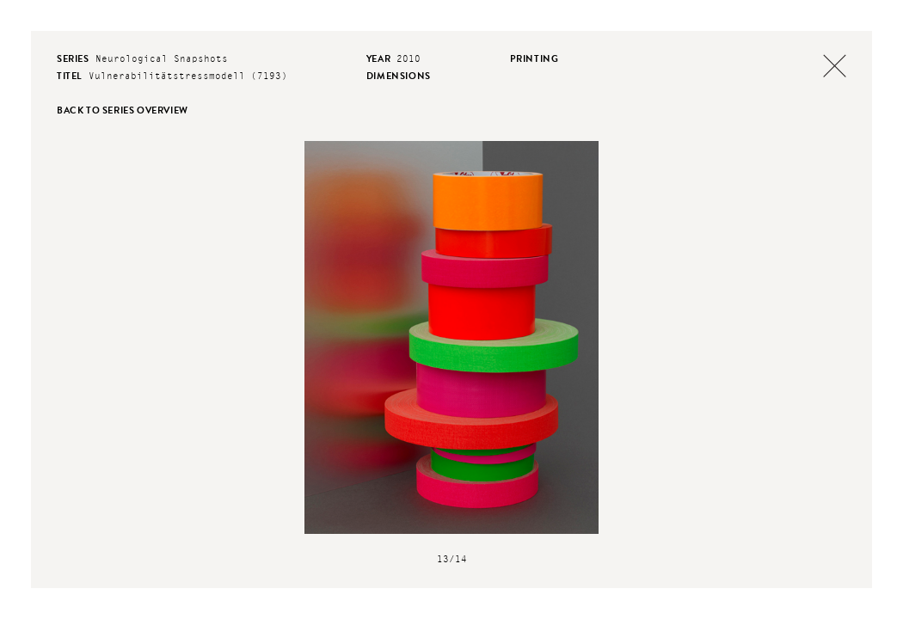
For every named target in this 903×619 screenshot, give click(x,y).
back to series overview (122, 110)
